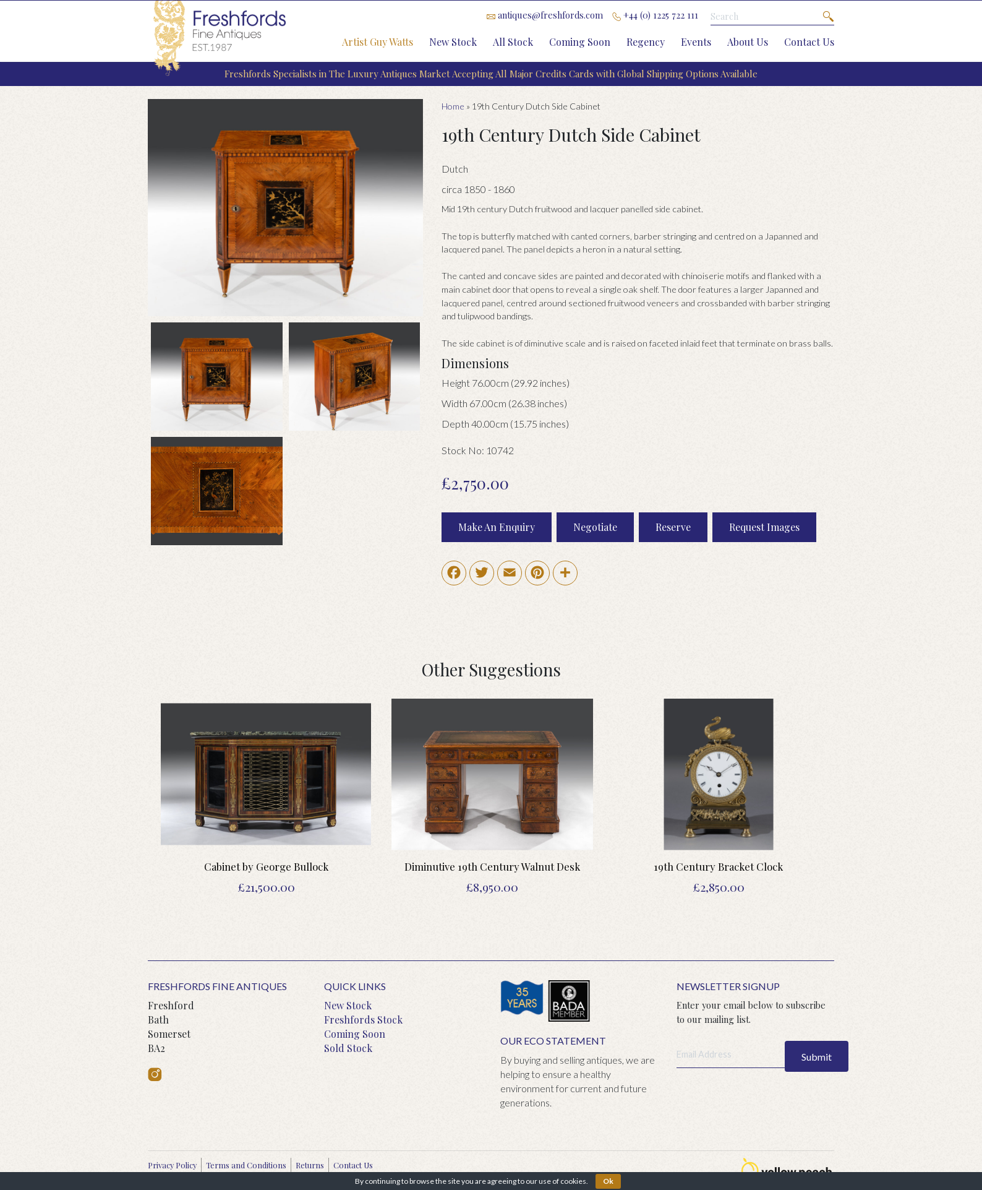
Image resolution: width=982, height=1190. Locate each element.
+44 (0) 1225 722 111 (655, 15)
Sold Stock (348, 1047)
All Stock (513, 41)
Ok (608, 1181)
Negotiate (595, 526)
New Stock (453, 41)
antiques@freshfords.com (545, 15)
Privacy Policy (172, 1165)
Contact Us (809, 41)
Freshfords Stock (363, 1019)
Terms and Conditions (246, 1165)
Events (696, 41)
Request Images (764, 526)
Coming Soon (579, 41)
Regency (645, 41)
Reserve (673, 526)
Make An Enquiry (496, 526)
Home (453, 106)
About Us (747, 41)
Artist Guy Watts (377, 41)
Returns (310, 1165)
